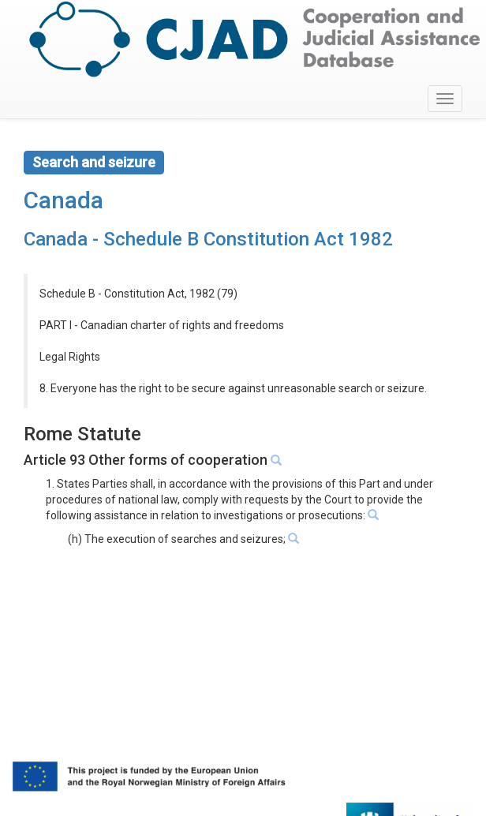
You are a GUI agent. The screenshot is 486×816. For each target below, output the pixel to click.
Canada (63, 200)
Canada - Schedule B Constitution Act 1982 (208, 239)
